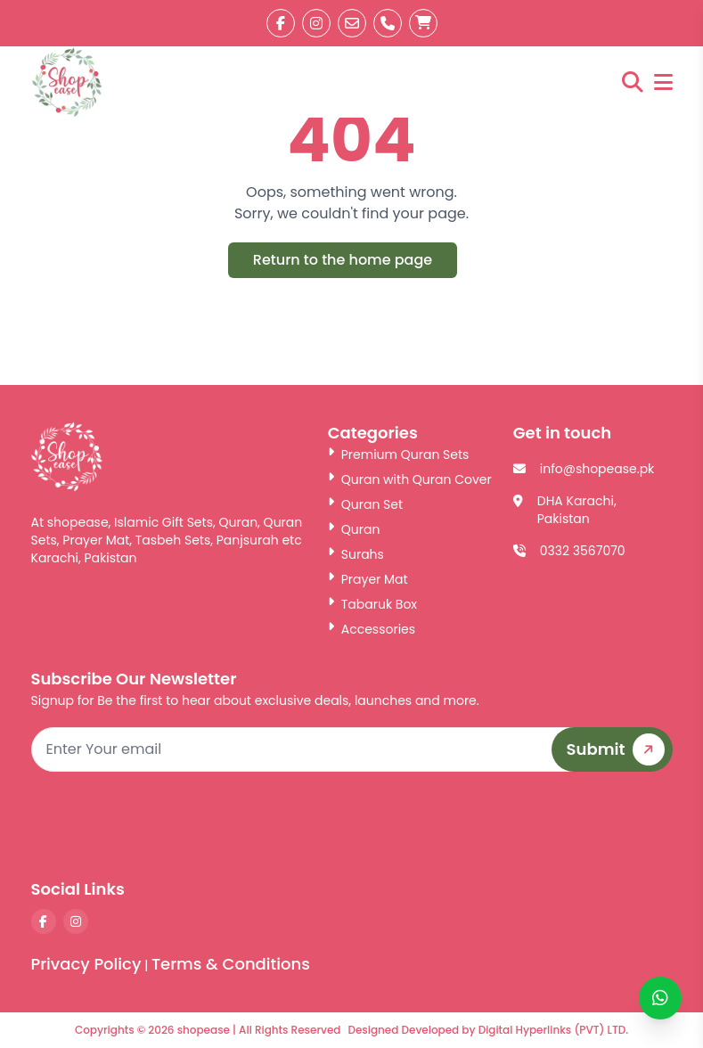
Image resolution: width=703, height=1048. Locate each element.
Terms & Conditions (230, 964)
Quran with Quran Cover (410, 479)
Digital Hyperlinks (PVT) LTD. (553, 1029)
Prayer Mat (368, 579)
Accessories (371, 629)
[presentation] (537, 824)
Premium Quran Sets (399, 454)
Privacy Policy (86, 964)
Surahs (356, 554)
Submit (619, 749)
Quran (354, 529)
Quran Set (365, 504)
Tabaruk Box (372, 604)
